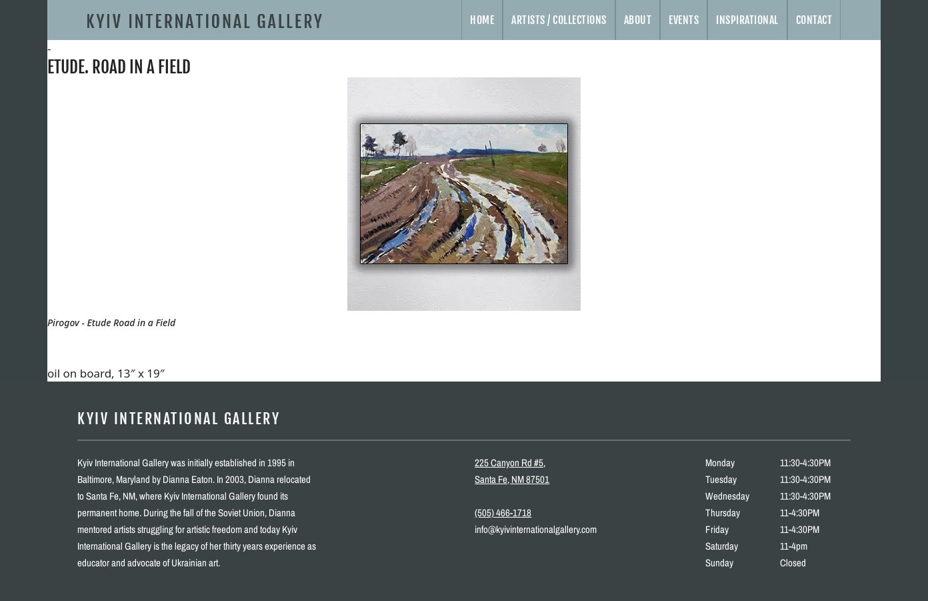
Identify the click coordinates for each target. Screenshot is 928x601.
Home (482, 20)
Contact (814, 20)
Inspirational (747, 20)
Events (684, 20)
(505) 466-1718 (503, 513)
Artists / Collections (559, 20)
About (638, 20)
